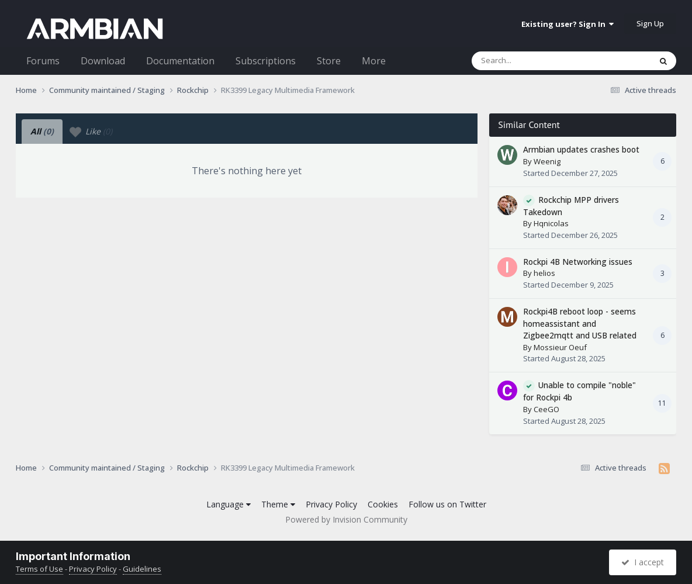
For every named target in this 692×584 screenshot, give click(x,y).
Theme (278, 504)
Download (103, 60)
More (374, 60)
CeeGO (546, 409)
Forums (43, 60)
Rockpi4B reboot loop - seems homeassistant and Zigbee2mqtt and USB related (579, 323)
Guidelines (142, 569)
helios (544, 273)
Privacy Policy (331, 504)
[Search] (531, 60)
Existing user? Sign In (567, 24)
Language (228, 504)
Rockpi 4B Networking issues (577, 261)
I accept (642, 562)
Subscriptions (266, 60)
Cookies (383, 504)
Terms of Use (39, 569)
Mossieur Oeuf (560, 347)
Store (329, 60)
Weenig (547, 161)
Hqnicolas (551, 223)
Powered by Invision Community (346, 519)
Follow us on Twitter (447, 504)
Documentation (180, 60)
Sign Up (650, 23)
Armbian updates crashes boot (581, 149)
